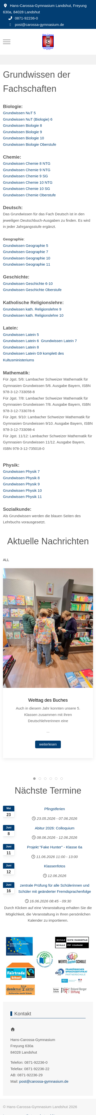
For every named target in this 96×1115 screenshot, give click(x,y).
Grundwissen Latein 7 (59, 341)
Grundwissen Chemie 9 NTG (26, 170)
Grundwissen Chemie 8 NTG (26, 163)
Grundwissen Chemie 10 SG (26, 188)
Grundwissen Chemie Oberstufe (29, 195)
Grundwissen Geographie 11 (26, 264)
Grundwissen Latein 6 (22, 341)
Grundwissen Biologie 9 (22, 132)
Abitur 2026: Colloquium (54, 828)
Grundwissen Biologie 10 (23, 138)
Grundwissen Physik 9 (21, 484)
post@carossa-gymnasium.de (39, 24)
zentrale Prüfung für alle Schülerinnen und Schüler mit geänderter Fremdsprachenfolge (54, 888)
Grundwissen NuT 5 (19, 113)
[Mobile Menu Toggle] (6, 41)
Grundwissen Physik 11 (22, 496)
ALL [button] (6, 560)
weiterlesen (48, 744)
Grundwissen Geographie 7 (25, 252)
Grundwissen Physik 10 (22, 490)
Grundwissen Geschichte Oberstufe (32, 290)
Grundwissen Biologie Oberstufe (29, 144)
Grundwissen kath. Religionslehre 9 (32, 309)
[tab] (34, 778)
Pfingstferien (54, 809)
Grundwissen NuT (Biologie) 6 (27, 119)
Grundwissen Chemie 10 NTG (27, 182)
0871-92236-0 (26, 18)
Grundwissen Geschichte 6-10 (28, 283)
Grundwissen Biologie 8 (22, 125)
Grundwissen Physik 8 (21, 478)
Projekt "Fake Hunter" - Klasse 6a (54, 847)
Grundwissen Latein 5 (21, 334)
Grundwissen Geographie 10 (26, 258)
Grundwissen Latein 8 (21, 347)
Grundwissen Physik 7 (21, 471)
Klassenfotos (54, 866)
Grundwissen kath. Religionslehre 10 (33, 315)
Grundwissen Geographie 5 (25, 245)
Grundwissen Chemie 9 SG (25, 176)
